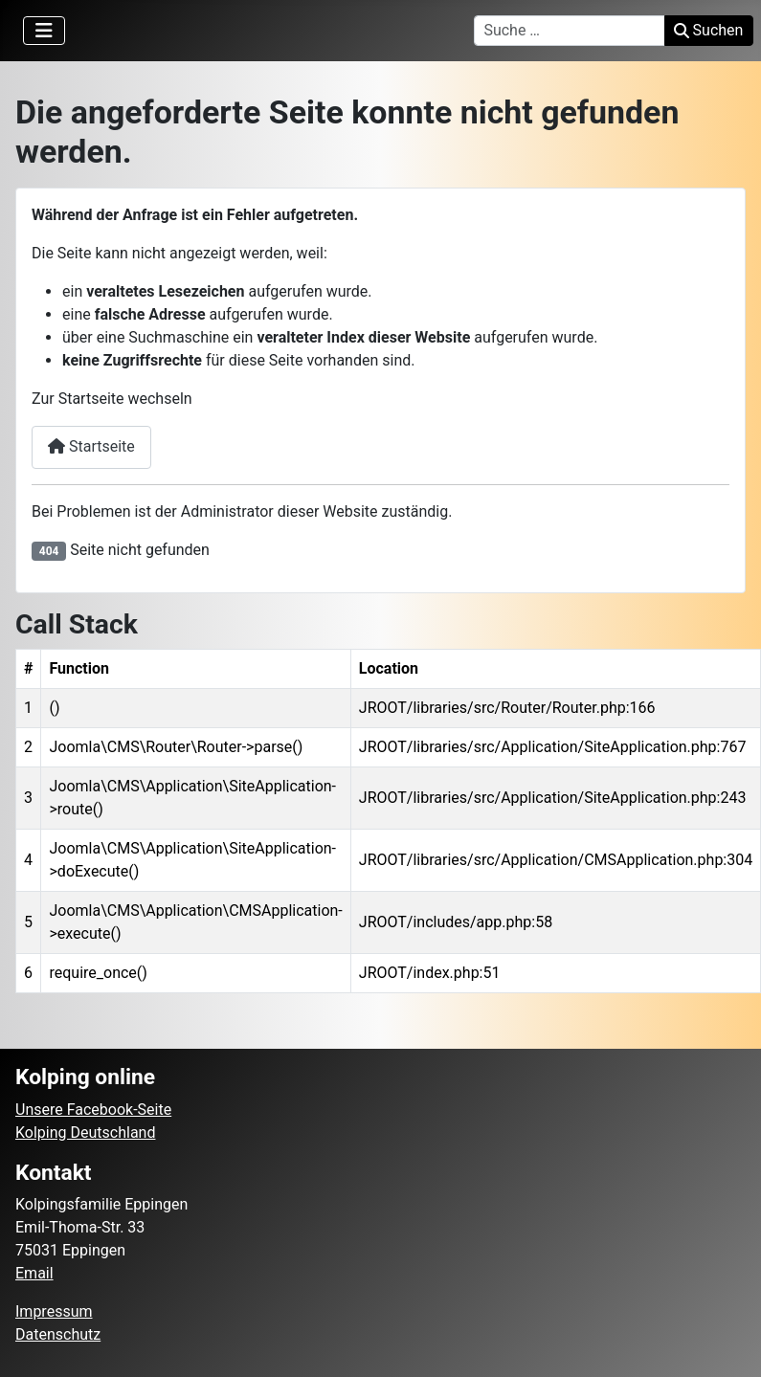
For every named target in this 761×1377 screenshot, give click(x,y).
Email (34, 1273)
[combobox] (569, 30)
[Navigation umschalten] (44, 30)
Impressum (54, 1311)
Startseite (91, 446)
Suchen (708, 30)
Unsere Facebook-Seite (93, 1109)
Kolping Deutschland (85, 1132)
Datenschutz (58, 1334)
